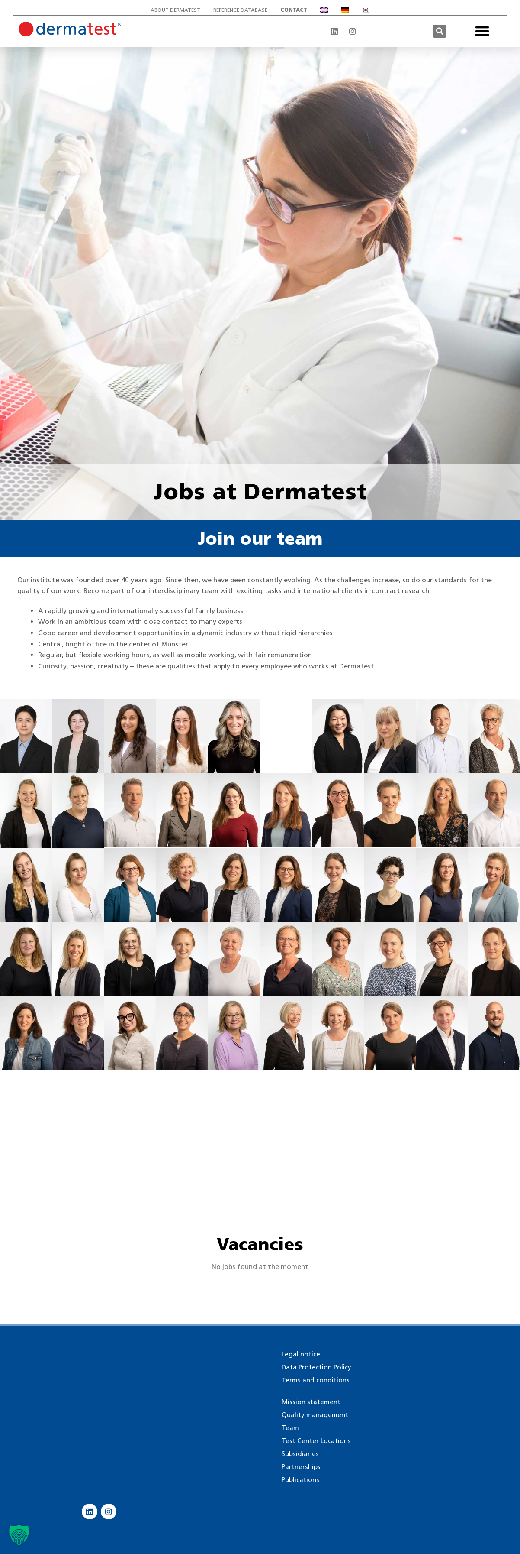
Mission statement (311, 1402)
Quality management (315, 1415)
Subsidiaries (300, 1454)
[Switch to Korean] (365, 9)
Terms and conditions (316, 1380)
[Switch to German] (344, 9)
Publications (300, 1480)
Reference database (240, 9)
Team (290, 1428)
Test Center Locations (316, 1441)
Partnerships (301, 1467)
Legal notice (301, 1354)
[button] (439, 31)
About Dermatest (175, 9)
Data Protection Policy (316, 1367)
